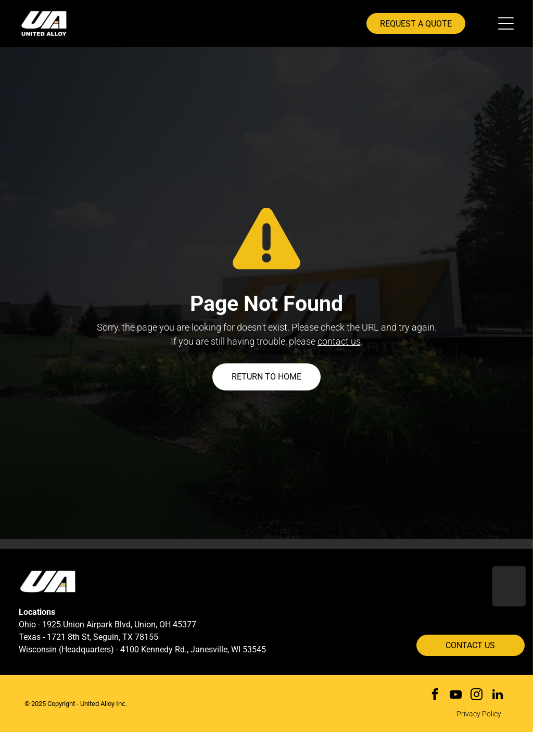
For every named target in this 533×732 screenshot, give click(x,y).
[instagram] (476, 695)
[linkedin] (497, 695)
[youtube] (456, 695)
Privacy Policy (478, 714)
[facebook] (435, 695)
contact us (339, 341)
